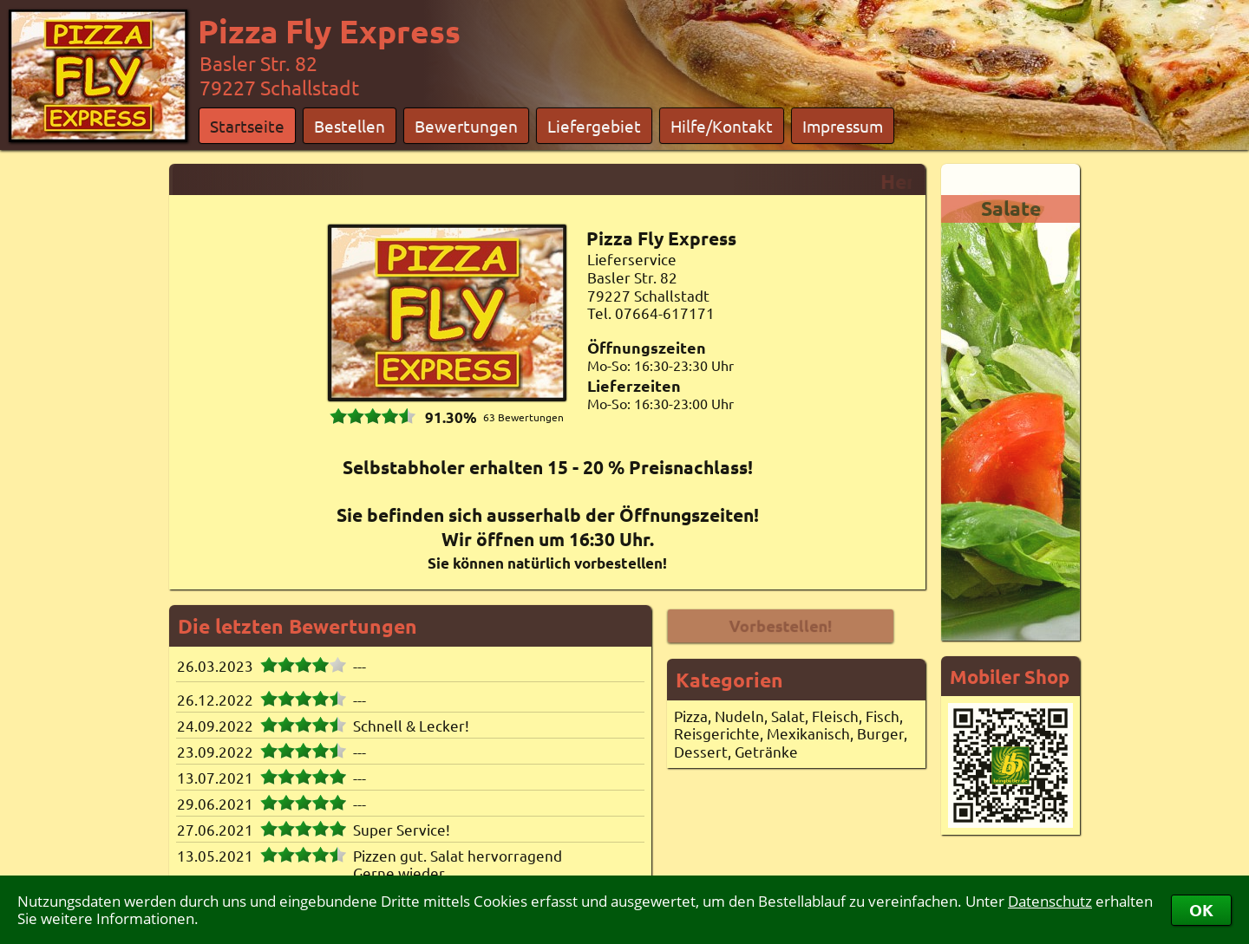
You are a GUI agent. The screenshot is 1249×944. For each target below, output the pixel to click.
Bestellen (349, 125)
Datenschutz (1050, 901)
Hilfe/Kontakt (721, 125)
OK (1201, 910)
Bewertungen (466, 125)
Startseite (247, 125)
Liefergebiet (594, 125)
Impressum (842, 125)
